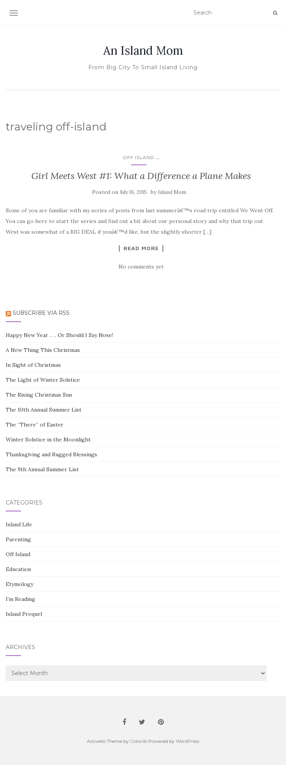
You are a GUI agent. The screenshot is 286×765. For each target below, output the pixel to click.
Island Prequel (24, 613)
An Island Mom (143, 50)
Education (18, 569)
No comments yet (141, 266)
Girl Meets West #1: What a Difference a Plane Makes (141, 176)
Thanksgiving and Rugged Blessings (51, 454)
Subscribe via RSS (41, 312)
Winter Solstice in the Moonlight (48, 439)
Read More (141, 248)
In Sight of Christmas (33, 364)
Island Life (19, 524)
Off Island (138, 157)
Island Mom (172, 192)
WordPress (187, 741)
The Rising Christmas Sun (39, 394)
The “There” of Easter (34, 424)
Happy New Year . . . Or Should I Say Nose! (59, 335)
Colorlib (138, 741)
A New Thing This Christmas (43, 350)
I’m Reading (20, 599)
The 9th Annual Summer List (42, 469)
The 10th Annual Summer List (43, 409)
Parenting (18, 539)
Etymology (19, 584)
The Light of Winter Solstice (43, 379)
